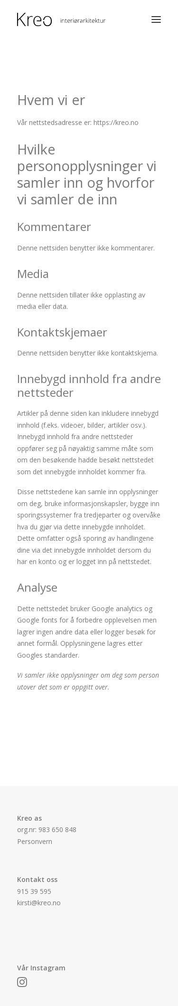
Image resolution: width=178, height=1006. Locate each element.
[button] (156, 19)
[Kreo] (74, 19)
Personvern (34, 841)
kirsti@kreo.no (39, 902)
